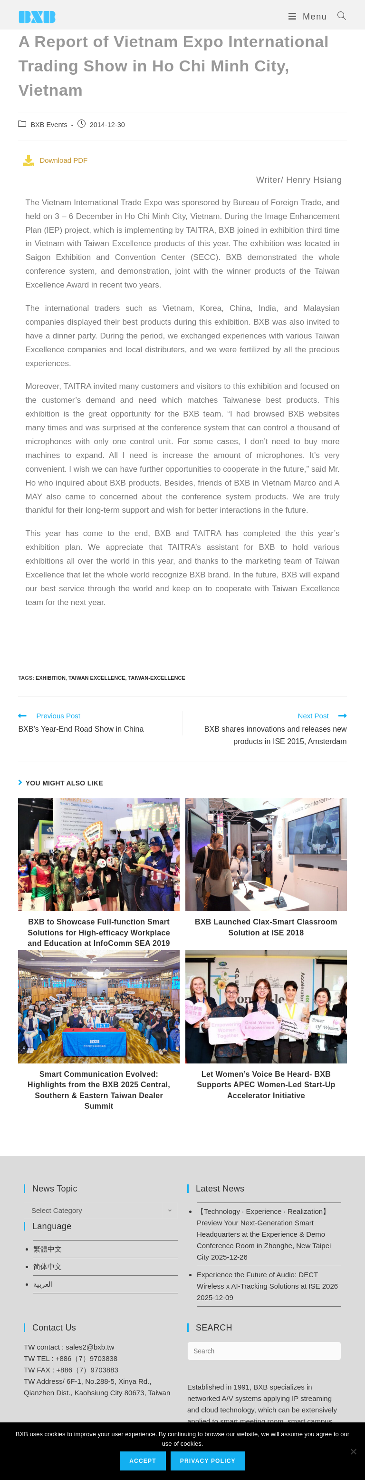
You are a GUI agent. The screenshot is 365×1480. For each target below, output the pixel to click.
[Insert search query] (264, 1351)
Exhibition (51, 678)
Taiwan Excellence (96, 678)
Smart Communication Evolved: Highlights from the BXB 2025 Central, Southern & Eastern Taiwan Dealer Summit (99, 1090)
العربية (43, 1284)
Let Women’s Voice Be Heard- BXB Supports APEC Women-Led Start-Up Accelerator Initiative (266, 1085)
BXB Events (48, 125)
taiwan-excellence (156, 678)
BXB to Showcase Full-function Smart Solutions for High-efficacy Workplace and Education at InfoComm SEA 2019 (99, 932)
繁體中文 (47, 1249)
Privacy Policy (208, 1461)
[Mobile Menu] (309, 16)
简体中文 (47, 1266)
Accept (142, 1461)
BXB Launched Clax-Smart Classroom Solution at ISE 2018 (266, 927)
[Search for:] (338, 16)
